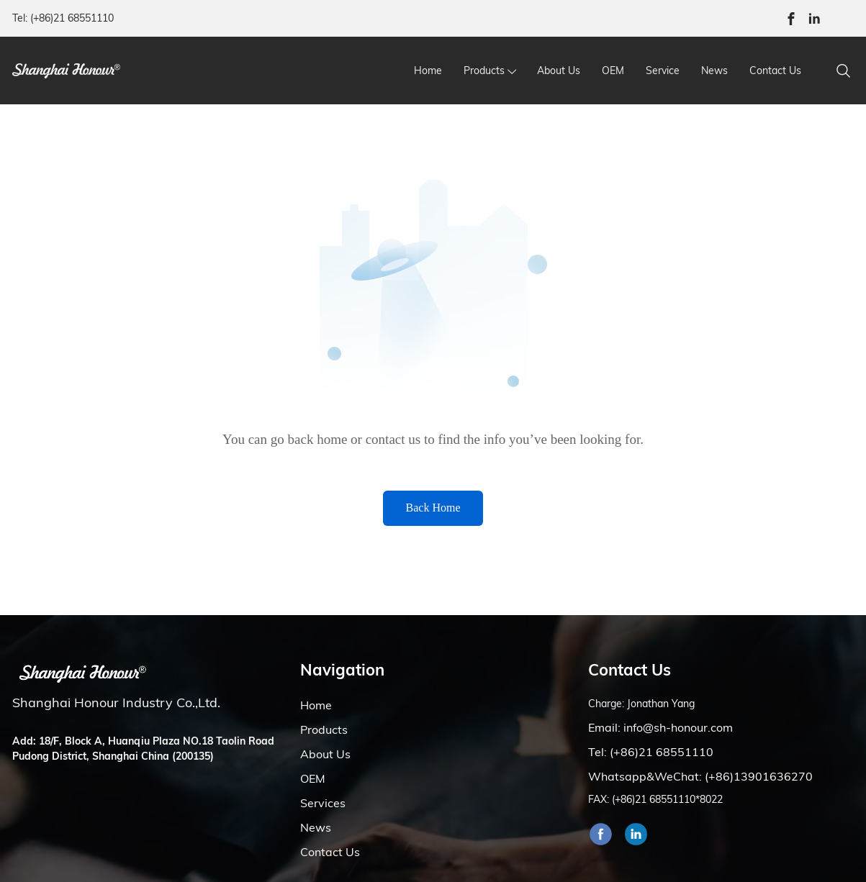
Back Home (433, 507)
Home (428, 70)
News (714, 70)
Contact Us (775, 70)
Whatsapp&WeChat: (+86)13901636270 (700, 776)
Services (323, 803)
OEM (613, 70)
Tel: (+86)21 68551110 (63, 18)
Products (484, 70)
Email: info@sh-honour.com (660, 727)
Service (663, 70)
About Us (558, 70)
